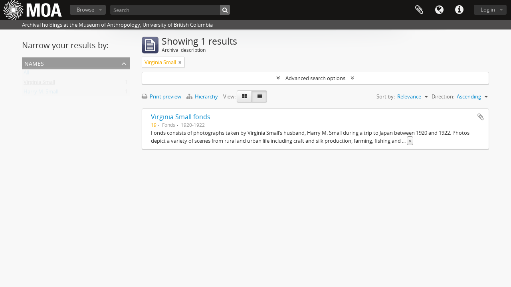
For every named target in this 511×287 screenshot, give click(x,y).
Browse (85, 9)
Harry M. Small (41, 93)
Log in (488, 9)
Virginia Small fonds (180, 116)
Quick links (459, 10)
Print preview (161, 96)
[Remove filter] (180, 62)
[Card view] (244, 96)
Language (439, 10)
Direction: (443, 96)
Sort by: (385, 96)
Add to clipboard (481, 117)
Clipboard (419, 10)
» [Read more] (410, 140)
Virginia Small (39, 83)
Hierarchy (202, 96)
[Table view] (259, 96)
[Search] (170, 10)
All (26, 74)
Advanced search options (315, 78)
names (34, 62)
